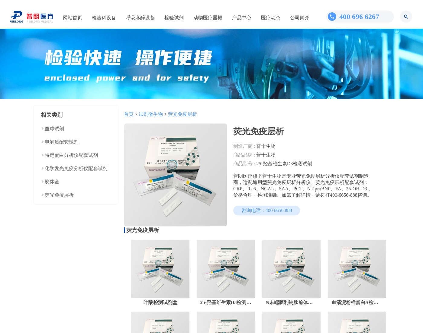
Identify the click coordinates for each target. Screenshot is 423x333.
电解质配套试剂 (62, 141)
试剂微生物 (151, 114)
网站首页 (72, 17)
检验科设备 (104, 17)
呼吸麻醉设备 (140, 17)
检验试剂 (174, 17)
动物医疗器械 (207, 17)
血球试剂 (54, 128)
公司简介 (299, 17)
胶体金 (52, 181)
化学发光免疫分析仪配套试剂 (76, 168)
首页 (129, 114)
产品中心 (241, 17)
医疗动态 (270, 17)
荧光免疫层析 (59, 195)
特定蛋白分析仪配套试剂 (71, 155)
